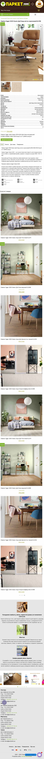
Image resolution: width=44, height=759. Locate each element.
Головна (3, 18)
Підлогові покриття (12, 18)
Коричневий (40, 95)
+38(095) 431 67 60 (11, 712)
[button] (19, 595)
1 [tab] (18, 686)
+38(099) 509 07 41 (11, 739)
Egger (26, 18)
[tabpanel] (31, 679)
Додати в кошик (6, 139)
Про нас (32, 746)
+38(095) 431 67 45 (11, 699)
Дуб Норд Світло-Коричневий (36, 103)
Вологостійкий (39, 112)
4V (42, 106)
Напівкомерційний (39, 107)
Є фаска (41, 104)
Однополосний (39, 110)
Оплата (11, 746)
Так (42, 119)
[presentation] (0, 275)
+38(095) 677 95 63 (11, 726)
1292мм (41, 121)
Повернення (25, 746)
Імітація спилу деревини (37, 113)
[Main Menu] (35, 14)
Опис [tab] (2, 144)
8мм (42, 124)
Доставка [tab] (12, 144)
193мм (41, 123)
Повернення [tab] (20, 144)
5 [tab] (26, 686)
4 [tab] (24, 686)
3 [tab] (22, 686)
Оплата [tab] (7, 144)
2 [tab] (20, 686)
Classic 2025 (40, 98)
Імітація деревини (39, 109)
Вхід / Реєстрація (5, 10)
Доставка (18, 746)
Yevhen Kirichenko (26, 756)
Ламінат (21, 18)
